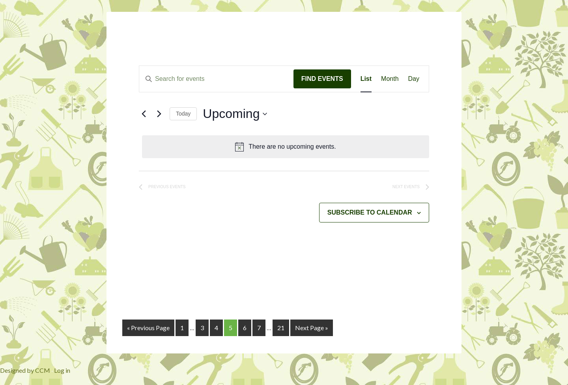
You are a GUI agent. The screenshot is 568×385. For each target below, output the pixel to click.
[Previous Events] (143, 114)
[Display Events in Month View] (389, 79)
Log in (62, 370)
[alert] (285, 146)
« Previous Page (148, 327)
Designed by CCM (25, 370)
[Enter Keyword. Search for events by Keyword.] (216, 79)
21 (280, 327)
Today (183, 113)
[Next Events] (159, 114)
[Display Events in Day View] (413, 79)
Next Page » (311, 327)
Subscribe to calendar (369, 212)
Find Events (322, 78)
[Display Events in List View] (366, 79)
